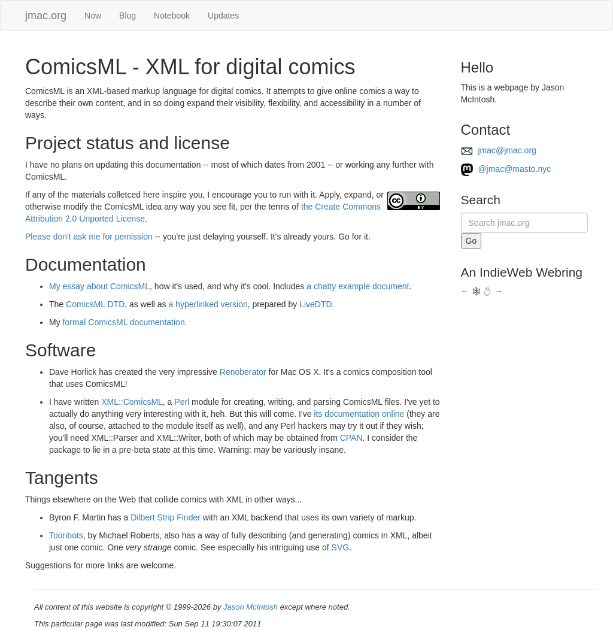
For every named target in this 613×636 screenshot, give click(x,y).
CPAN (351, 438)
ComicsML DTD (95, 304)
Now (92, 15)
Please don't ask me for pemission (89, 236)
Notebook (172, 15)
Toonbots (66, 535)
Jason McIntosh (250, 606)
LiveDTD (315, 304)
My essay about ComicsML (99, 286)
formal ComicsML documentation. (125, 322)
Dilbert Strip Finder (166, 517)
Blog (127, 15)
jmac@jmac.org (498, 150)
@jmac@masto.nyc (506, 169)
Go (471, 241)
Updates (223, 15)
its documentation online (359, 414)
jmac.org (45, 16)
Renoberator (243, 372)
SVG (341, 547)
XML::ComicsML (132, 402)
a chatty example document (357, 286)
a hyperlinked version (207, 304)
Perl (181, 402)
